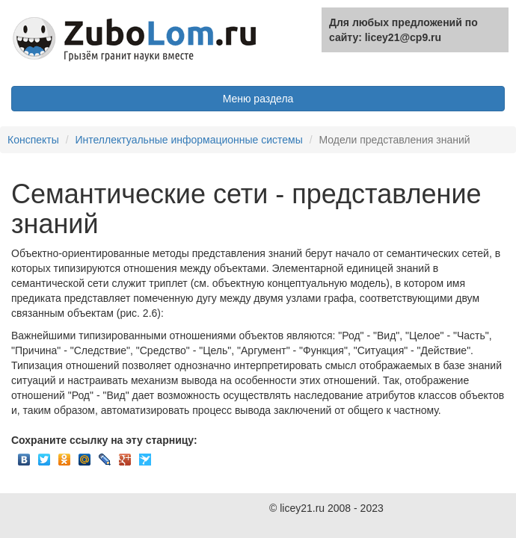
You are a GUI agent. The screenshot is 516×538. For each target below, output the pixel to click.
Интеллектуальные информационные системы (188, 140)
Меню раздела (258, 99)
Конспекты (33, 140)
